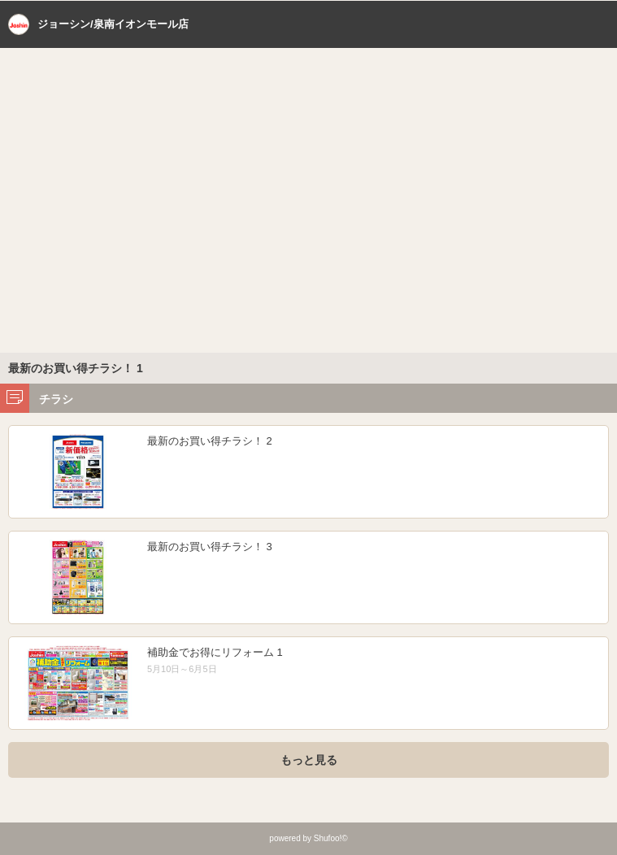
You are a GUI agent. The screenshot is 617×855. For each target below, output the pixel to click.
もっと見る (308, 759)
